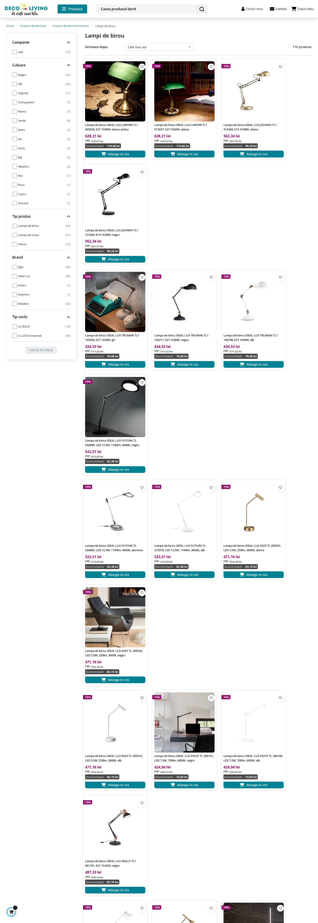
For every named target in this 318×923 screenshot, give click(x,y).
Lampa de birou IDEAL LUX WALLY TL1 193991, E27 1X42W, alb (108, 493)
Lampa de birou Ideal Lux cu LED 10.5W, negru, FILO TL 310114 (224, 493)
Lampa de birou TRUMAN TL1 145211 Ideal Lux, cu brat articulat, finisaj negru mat (166, 683)
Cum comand (173, 829)
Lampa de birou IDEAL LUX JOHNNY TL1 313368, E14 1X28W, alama (227, 115)
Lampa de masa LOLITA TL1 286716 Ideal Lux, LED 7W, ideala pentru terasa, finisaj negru (108, 683)
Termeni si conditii (98, 837)
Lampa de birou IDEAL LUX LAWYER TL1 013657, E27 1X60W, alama (167, 115)
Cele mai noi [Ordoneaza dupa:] (161, 46)
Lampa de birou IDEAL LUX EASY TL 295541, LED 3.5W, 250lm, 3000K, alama (226, 304)
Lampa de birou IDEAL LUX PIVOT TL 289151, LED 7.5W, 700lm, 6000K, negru (168, 399)
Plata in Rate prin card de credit (187, 861)
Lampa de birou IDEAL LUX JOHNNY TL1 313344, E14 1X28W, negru (286, 115)
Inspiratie (91, 829)
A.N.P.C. (90, 861)
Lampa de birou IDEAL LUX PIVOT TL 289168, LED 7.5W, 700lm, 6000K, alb (227, 399)
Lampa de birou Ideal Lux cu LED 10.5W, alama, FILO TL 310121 (107, 588)
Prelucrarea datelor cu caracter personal (114, 845)
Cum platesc (172, 837)
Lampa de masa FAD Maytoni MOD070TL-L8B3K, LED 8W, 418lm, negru (225, 683)
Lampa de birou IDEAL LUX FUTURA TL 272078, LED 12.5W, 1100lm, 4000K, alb (168, 304)
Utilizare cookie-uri (98, 853)
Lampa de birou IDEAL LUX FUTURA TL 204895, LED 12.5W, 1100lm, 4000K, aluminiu (109, 304)
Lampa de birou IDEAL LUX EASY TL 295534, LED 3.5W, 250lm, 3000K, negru (285, 304)
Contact (278, 9)
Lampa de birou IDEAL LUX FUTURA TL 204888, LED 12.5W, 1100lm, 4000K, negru (285, 210)
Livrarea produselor (178, 845)
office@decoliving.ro (24, 831)
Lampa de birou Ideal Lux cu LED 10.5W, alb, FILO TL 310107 (283, 493)
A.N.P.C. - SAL (94, 869)
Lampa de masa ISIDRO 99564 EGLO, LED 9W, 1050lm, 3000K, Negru (286, 683)
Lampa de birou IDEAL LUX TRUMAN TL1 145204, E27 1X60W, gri (109, 210)
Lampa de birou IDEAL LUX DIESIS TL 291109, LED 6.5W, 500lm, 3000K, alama (168, 493)
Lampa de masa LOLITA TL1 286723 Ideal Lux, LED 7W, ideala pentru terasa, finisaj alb (285, 588)
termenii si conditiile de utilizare (290, 854)
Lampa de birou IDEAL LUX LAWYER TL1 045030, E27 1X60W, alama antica (109, 115)
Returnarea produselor (180, 853)
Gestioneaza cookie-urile (25, 889)
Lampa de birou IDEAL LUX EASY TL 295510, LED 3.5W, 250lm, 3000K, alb (109, 399)
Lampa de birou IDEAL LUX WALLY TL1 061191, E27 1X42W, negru (284, 399)
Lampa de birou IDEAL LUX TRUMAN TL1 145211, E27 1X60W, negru (168, 210)
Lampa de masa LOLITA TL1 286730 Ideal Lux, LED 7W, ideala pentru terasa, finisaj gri (167, 588)
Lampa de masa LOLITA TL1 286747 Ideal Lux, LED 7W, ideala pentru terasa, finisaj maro (226, 588)
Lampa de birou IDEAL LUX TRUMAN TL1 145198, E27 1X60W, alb (227, 210)
